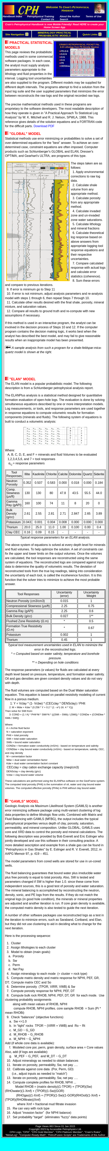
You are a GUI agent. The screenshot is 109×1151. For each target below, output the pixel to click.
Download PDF (44, 126)
